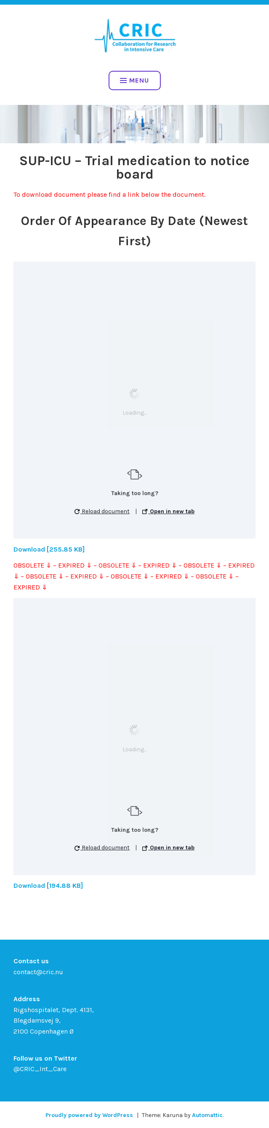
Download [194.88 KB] (48, 886)
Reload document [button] (102, 511)
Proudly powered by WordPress (89, 1115)
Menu (134, 80)
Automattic (207, 1115)
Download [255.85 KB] (49, 549)
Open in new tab (168, 511)
